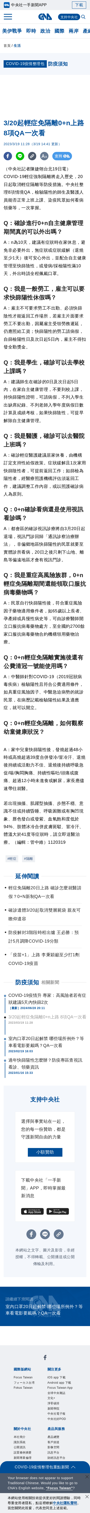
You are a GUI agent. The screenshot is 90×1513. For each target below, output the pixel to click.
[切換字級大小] (44, 156)
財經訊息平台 (57, 1457)
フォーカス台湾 (24, 1382)
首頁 (7, 46)
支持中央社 (69, 17)
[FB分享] (8, 156)
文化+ (51, 1398)
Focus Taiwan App (60, 1387)
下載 (79, 5)
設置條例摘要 (23, 1452)
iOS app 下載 (57, 1377)
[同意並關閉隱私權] (87, 1497)
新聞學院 (54, 1408)
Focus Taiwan (23, 1377)
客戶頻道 (54, 1442)
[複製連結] (32, 156)
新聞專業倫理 (23, 1457)
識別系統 (20, 1442)
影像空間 (54, 1447)
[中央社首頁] (45, 16)
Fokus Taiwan (23, 1387)
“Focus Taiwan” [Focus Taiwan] (59, 1488)
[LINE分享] (20, 156)
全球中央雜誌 (57, 1393)
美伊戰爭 (12, 31)
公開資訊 (20, 1447)
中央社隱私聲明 (65, 1503)
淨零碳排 (54, 1403)
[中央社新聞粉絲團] (45, 1358)
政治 (45, 31)
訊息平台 (54, 1452)
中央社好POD (57, 1419)
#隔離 (28, 859)
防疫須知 (27, 982)
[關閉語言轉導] (87, 1477)
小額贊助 (45, 1152)
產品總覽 (54, 1437)
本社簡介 (20, 1437)
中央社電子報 (57, 1413)
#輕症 (11, 859)
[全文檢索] (83, 17)
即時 (31, 31)
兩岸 (73, 31)
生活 (17, 46)
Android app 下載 (59, 1382)
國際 (59, 31)
